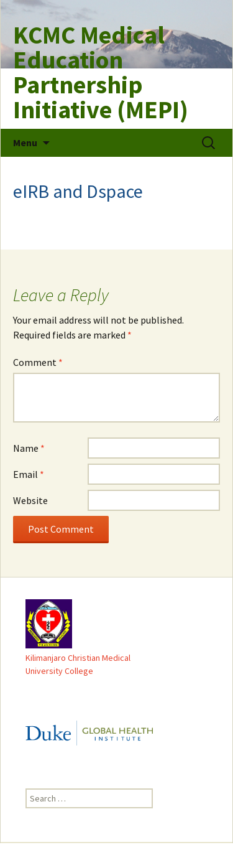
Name (29, 448)
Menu (25, 142)
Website (30, 500)
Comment (38, 362)
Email (28, 474)
